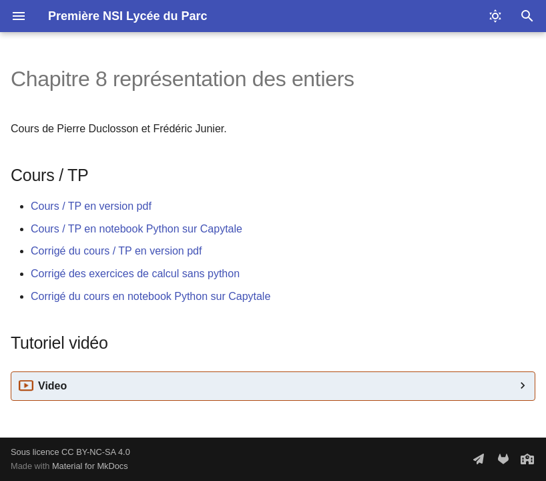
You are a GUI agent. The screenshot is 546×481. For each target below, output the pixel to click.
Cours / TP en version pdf (91, 206)
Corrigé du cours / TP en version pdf (116, 251)
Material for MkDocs (90, 466)
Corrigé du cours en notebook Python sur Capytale (150, 296)
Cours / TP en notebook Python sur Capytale (136, 228)
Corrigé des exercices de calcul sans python (135, 273)
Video (52, 385)
